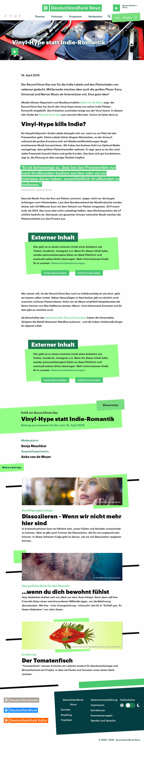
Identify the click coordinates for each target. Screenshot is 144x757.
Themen (40, 16)
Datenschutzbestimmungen (68, 262)
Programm (75, 16)
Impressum (97, 704)
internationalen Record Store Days (65, 317)
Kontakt (65, 709)
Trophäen (66, 719)
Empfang (66, 714)
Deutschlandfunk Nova (73, 702)
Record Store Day (49, 114)
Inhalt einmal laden (55, 272)
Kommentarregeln (102, 715)
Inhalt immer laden (89, 272)
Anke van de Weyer (91, 102)
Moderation (95, 16)
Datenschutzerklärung (104, 699)
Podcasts (56, 16)
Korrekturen (98, 710)
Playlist (127, 17)
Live (117, 17)
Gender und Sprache (103, 720)
